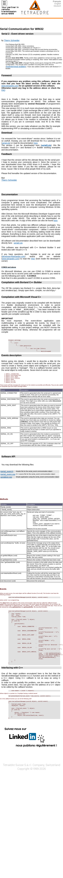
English (58, 4)
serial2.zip (18, 243)
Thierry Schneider (12, 40)
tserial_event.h (6, 475)
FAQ (3, 90)
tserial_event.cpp (7, 478)
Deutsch (57, 6)
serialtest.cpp (6, 481)
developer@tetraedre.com (13, 256)
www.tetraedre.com (10, 86)
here (36, 143)
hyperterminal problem (16, 66)
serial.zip (6, 143)
